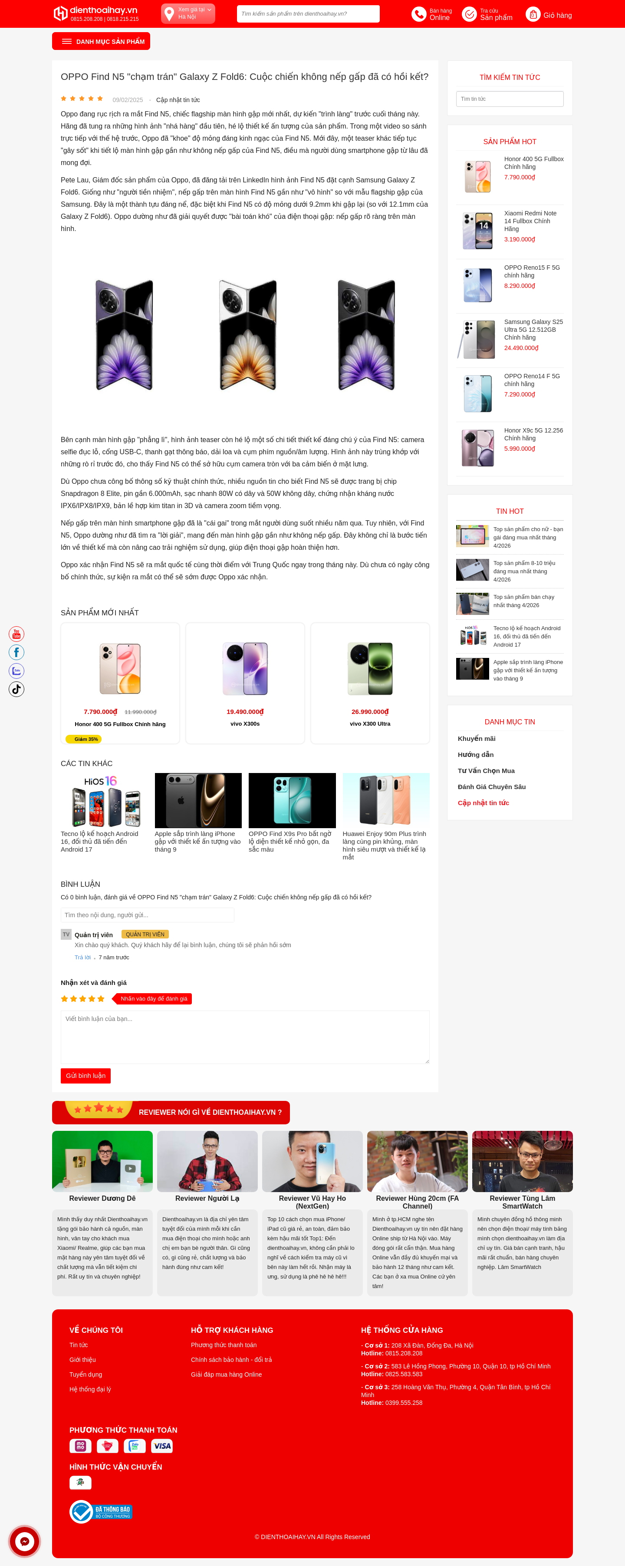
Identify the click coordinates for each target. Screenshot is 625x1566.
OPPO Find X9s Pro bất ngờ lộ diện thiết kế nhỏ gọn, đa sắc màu (290, 841)
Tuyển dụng (85, 1374)
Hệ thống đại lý (90, 1389)
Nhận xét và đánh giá (94, 982)
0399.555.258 (404, 1402)
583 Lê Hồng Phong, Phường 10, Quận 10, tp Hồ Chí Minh (471, 1366)
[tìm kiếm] (371, 12)
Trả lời (83, 957)
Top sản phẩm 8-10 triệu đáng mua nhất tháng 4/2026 (524, 571)
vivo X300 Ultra (370, 723)
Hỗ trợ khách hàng (232, 1331)
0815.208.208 (404, 1353)
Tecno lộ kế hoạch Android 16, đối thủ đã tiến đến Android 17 (99, 841)
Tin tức (78, 1344)
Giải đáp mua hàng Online (226, 1374)
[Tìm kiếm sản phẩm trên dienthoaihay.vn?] (308, 14)
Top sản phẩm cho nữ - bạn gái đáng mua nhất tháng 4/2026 (528, 537)
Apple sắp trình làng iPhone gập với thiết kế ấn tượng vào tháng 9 (198, 841)
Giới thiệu (82, 1359)
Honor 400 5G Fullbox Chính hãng (120, 724)
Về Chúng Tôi (96, 1331)
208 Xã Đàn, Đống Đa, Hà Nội (432, 1345)
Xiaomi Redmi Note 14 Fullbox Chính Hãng (530, 221)
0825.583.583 (404, 1374)
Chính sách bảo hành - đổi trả (231, 1359)
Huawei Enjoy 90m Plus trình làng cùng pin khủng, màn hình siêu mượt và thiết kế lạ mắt (385, 845)
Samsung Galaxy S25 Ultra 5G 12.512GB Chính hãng (533, 329)
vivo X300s (245, 723)
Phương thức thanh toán (224, 1344)
